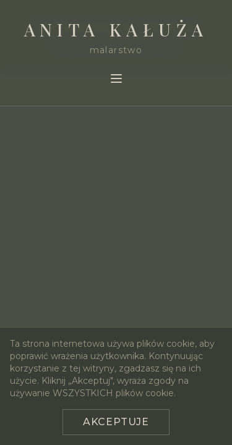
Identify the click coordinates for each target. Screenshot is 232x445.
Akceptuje (116, 422)
